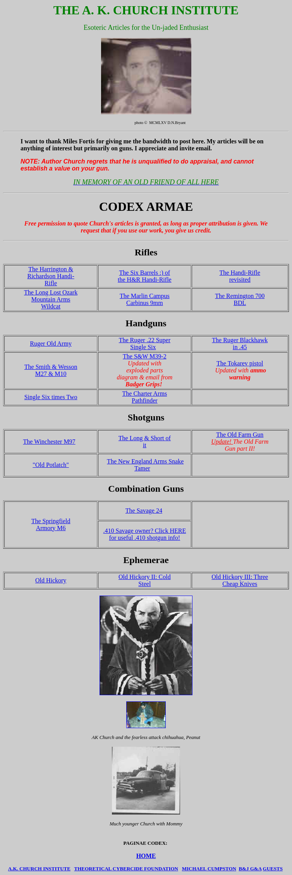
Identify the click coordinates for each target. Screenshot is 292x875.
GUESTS (273, 869)
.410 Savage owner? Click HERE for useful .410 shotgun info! (144, 534)
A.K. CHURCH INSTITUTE (39, 869)
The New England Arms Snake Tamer (145, 465)
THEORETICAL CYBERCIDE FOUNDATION (126, 869)
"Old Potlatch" (51, 465)
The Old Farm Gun (239, 434)
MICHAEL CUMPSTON (209, 869)
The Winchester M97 (49, 441)
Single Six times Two (50, 397)
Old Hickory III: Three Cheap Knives (239, 580)
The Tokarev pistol (239, 363)
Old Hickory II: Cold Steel (145, 580)
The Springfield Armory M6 (50, 524)
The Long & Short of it (145, 441)
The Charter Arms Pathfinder (144, 397)
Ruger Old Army (51, 343)
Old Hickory (50, 580)
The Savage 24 (143, 510)
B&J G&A (250, 869)
